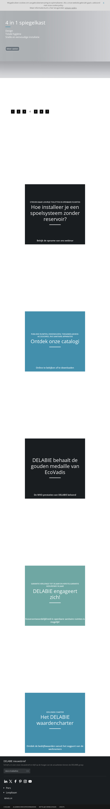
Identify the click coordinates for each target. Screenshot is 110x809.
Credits (61, 807)
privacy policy (71, 8)
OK (27, 771)
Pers (8, 788)
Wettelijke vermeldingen (47, 807)
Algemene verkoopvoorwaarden (24, 807)
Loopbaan (11, 792)
